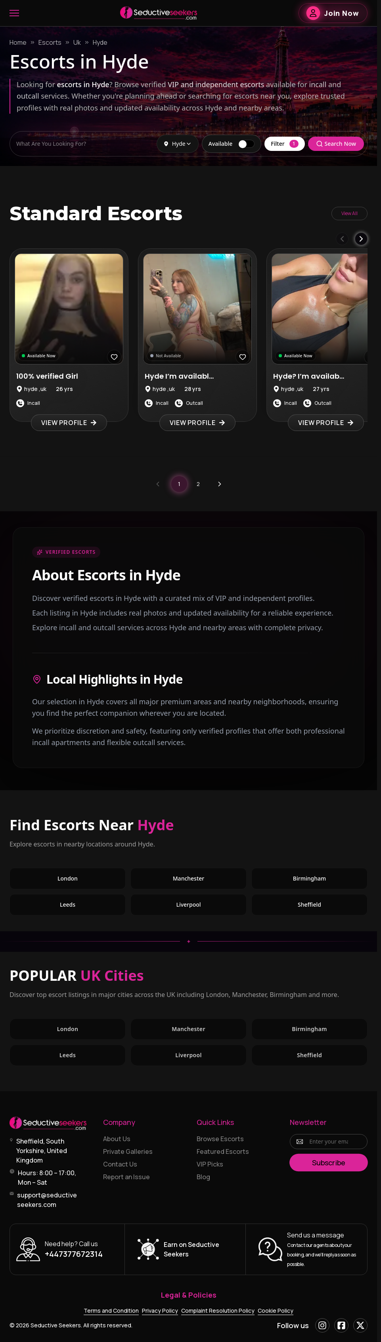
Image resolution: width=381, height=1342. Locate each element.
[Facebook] (341, 1325)
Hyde (100, 42)
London (67, 878)
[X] (360, 1325)
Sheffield (309, 904)
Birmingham (309, 878)
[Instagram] (322, 1325)
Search (336, 144)
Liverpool (188, 904)
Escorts (49, 42)
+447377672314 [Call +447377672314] (74, 1254)
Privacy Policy (160, 1310)
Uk (77, 42)
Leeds (67, 904)
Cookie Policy (275, 1310)
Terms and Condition (111, 1310)
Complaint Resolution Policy (218, 1310)
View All (349, 213)
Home (18, 42)
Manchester (188, 878)
